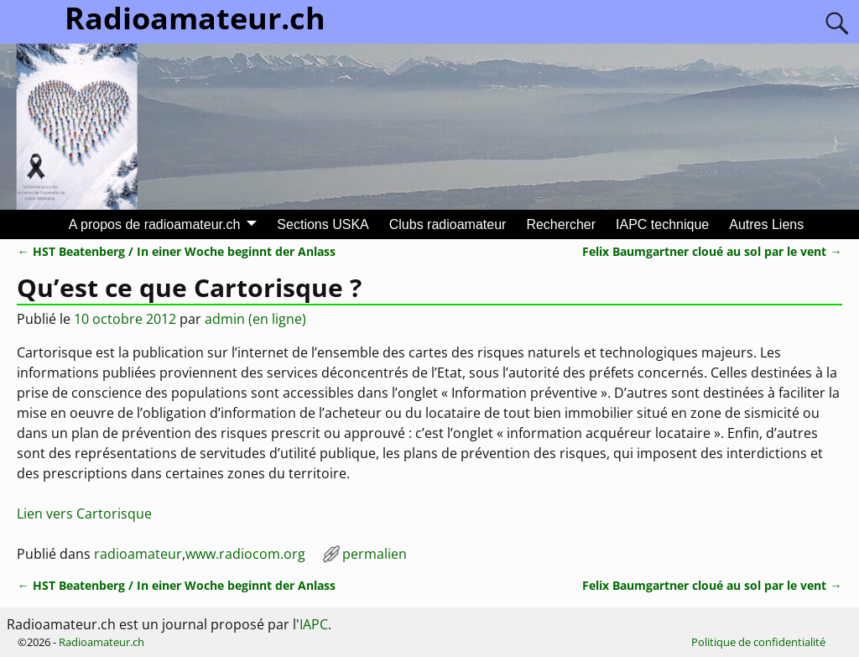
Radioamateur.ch (101, 641)
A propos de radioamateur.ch (155, 224)
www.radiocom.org (245, 554)
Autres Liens (766, 224)
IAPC (313, 624)
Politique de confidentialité (758, 641)
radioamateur (138, 554)
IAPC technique (662, 224)
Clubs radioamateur (448, 224)
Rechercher (561, 224)
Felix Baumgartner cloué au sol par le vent (711, 251)
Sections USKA (322, 224)
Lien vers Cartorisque (84, 513)
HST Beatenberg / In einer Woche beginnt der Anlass (176, 251)
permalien (374, 554)
